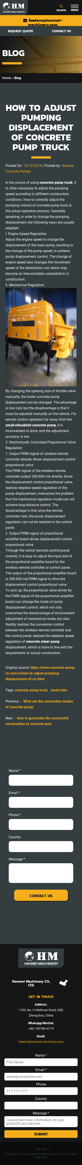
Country (15, 837)
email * (14, 793)
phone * (15, 815)
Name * (14, 771)
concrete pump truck (31, 690)
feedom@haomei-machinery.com (42, 22)
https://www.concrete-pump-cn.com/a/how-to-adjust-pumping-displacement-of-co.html (40, 673)
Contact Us (61, 31)
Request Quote (20, 31)
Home (6, 78)
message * (17, 859)
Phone (41, 1084)
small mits (59, 690)
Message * (41, 1113)
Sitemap (41, 1149)
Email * (41, 1070)
